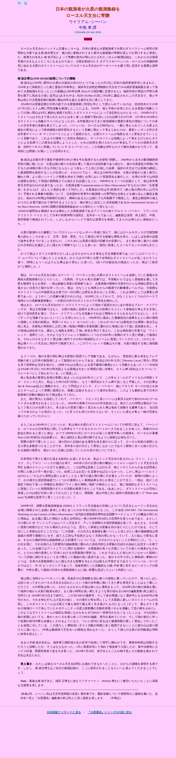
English (88, 39)
